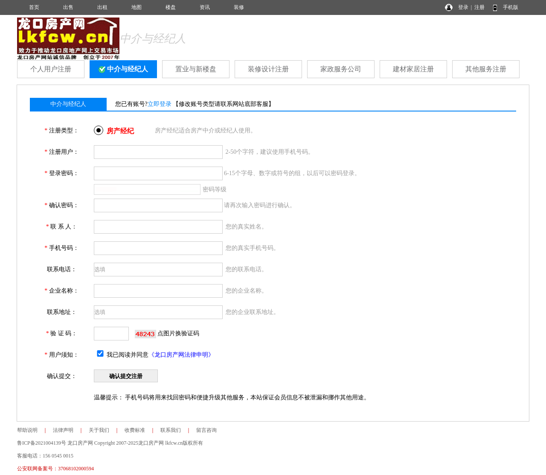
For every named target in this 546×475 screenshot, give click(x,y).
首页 (34, 7)
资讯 (205, 7)
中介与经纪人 (123, 69)
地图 (136, 7)
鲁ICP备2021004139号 (41, 443)
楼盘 (171, 7)
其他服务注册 (485, 69)
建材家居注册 (413, 69)
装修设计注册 (268, 69)
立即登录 (159, 104)
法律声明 (63, 430)
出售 (68, 7)
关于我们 (99, 430)
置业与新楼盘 (195, 69)
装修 (239, 7)
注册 (479, 7)
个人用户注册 (50, 69)
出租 (102, 7)
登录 (463, 7)
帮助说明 (27, 430)
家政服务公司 (340, 69)
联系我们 (170, 430)
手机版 (510, 7)
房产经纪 (120, 131)
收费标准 (135, 430)
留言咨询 (206, 430)
